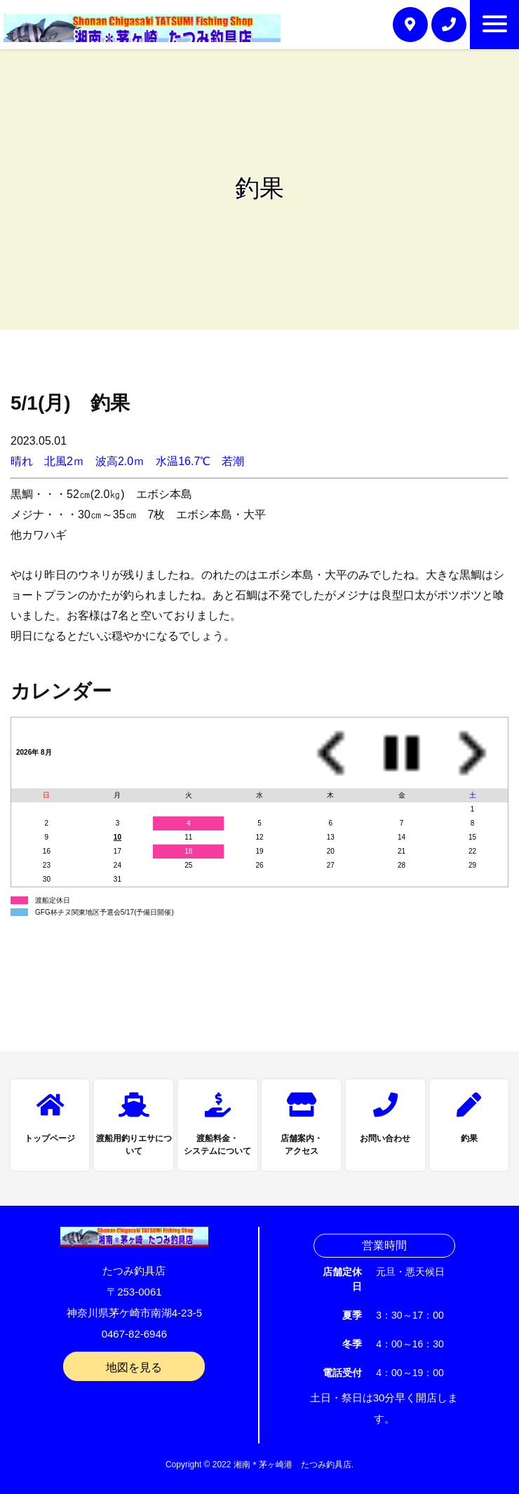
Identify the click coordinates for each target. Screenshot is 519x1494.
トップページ (50, 1138)
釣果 (469, 1138)
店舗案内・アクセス (302, 1144)
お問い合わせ (385, 1138)
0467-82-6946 (134, 1334)
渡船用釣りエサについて (134, 1144)
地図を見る (134, 1367)
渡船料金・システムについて (217, 1144)
